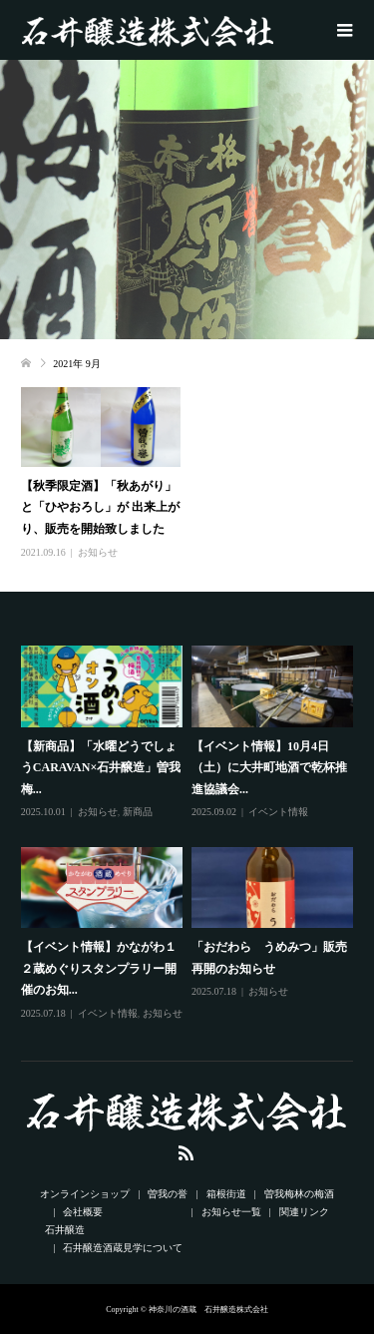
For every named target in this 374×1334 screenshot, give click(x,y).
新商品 (138, 811)
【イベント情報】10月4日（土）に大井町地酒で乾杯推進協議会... (269, 767)
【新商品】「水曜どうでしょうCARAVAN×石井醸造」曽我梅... (101, 767)
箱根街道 (226, 1193)
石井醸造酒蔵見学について (123, 1247)
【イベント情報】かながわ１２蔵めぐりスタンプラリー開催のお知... (99, 968)
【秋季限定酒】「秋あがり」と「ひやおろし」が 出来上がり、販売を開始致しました (100, 507)
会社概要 (83, 1211)
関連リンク (304, 1211)
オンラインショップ (85, 1193)
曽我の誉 (167, 1193)
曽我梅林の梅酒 (299, 1193)
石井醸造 (65, 1229)
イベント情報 (278, 811)
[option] (191, 834)
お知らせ (98, 552)
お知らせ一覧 (231, 1211)
